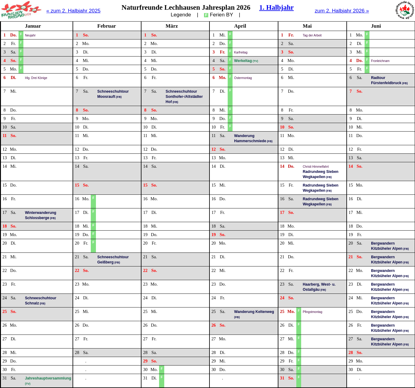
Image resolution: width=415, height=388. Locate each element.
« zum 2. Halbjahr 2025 (73, 11)
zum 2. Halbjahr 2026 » (342, 11)
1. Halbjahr (276, 7)
